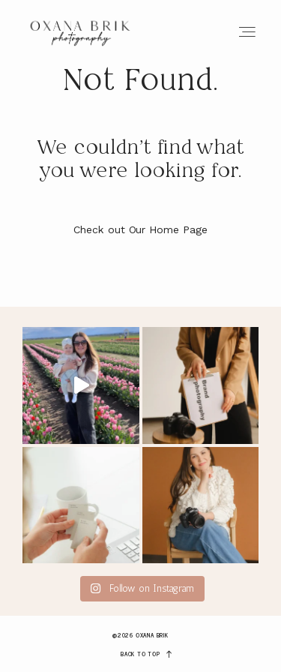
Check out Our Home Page (140, 230)
